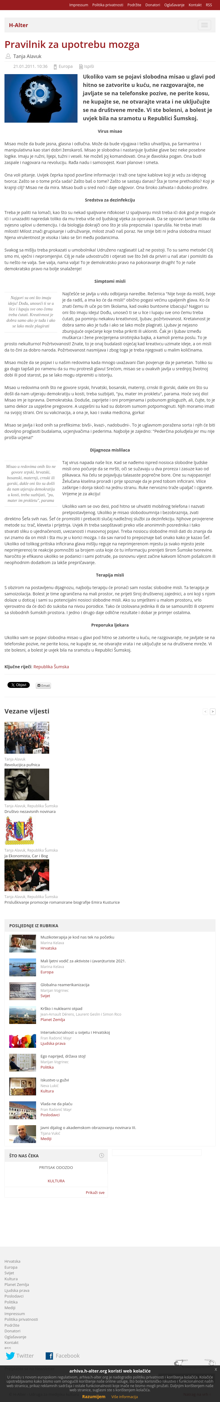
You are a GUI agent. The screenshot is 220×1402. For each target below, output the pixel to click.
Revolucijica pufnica (22, 764)
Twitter (25, 1355)
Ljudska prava (53, 1043)
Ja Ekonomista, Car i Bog (26, 855)
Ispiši (89, 66)
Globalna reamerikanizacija (65, 984)
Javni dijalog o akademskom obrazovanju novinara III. (88, 1127)
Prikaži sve (95, 1192)
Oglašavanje (174, 4)
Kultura (47, 1091)
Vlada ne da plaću (56, 1103)
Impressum (78, 4)
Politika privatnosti (107, 4)
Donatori (152, 4)
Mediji (46, 1138)
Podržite (134, 4)
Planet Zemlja (53, 1019)
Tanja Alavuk (27, 56)
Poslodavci (50, 1114)
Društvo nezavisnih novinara (30, 811)
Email (43, 685)
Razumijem (94, 1396)
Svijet (45, 995)
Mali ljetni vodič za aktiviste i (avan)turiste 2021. (83, 961)
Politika (47, 1067)
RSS (209, 4)
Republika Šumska (51, 666)
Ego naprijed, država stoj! (63, 1056)
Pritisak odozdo (56, 1167)
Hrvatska (49, 948)
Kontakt (195, 4)
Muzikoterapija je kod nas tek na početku (77, 937)
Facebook (68, 1355)
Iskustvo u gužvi (55, 1080)
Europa (66, 66)
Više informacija (124, 1396)
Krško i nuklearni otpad (61, 1008)
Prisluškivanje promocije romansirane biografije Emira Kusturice (62, 902)
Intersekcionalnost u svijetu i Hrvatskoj (75, 1032)
